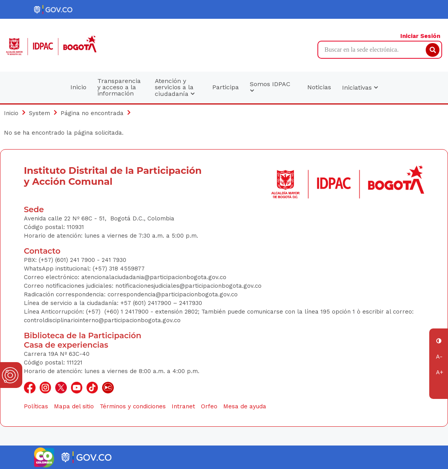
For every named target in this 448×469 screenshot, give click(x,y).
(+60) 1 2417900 (127, 311)
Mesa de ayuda (244, 406)
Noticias (319, 87)
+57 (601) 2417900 (146, 303)
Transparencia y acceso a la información (119, 87)
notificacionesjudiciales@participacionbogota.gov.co (188, 285)
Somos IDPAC (270, 87)
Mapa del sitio (74, 406)
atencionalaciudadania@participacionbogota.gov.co (154, 277)
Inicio (78, 87)
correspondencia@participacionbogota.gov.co (174, 294)
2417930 (190, 303)
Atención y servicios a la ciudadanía (174, 87)
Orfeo (209, 406)
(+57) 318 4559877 (119, 268)
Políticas (36, 406)
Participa (225, 87)
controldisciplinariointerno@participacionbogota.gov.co (102, 320)
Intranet (183, 406)
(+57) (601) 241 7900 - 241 (75, 259)
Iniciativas (360, 87)
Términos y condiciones (133, 406)
